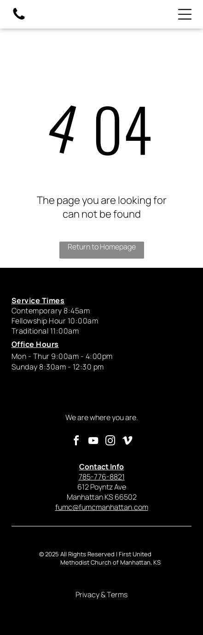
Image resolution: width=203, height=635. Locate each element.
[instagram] (110, 441)
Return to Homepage (102, 247)
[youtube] (93, 441)
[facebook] (76, 441)
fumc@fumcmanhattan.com (101, 507)
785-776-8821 (102, 472)
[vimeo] (127, 441)
